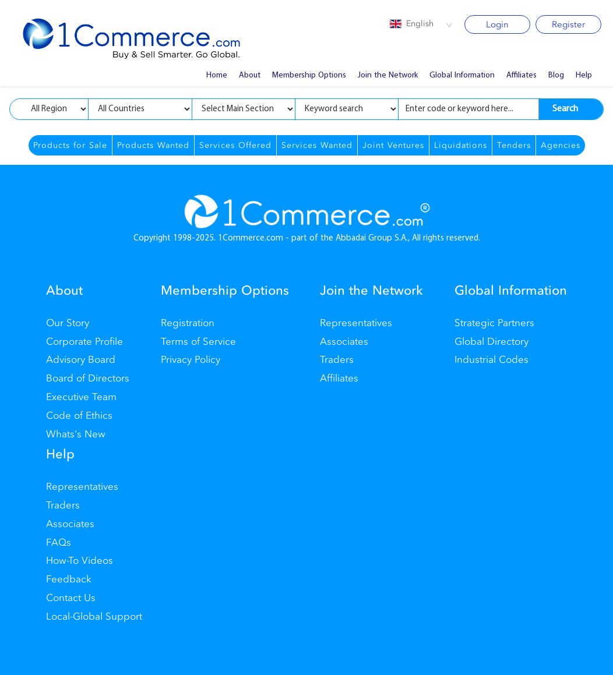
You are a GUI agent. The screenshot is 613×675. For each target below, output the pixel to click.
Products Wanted (153, 145)
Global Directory (492, 341)
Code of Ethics (79, 415)
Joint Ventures (393, 145)
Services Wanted (317, 145)
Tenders (514, 145)
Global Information (462, 75)
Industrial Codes (492, 359)
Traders (337, 359)
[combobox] (421, 24)
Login (497, 24)
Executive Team (81, 397)
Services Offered (235, 145)
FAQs (58, 542)
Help (584, 75)
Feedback (68, 579)
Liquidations (460, 145)
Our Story (67, 323)
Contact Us (71, 598)
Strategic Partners (494, 323)
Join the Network (388, 75)
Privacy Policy (190, 359)
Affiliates (521, 75)
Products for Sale (70, 145)
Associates (344, 341)
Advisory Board (80, 359)
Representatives (356, 323)
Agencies (560, 145)
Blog (556, 75)
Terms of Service (198, 341)
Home (216, 75)
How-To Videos (79, 560)
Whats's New (75, 434)
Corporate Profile (84, 341)
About (249, 75)
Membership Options (309, 75)
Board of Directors (87, 378)
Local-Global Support (94, 616)
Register (568, 24)
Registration (187, 323)
